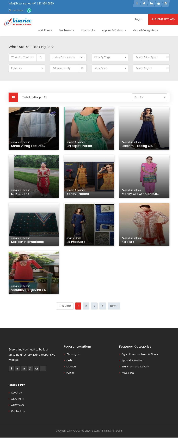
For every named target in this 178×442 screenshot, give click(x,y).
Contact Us (18, 411)
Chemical (88, 30)
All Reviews (17, 405)
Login (138, 19)
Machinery (66, 30)
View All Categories (145, 30)
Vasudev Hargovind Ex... (29, 291)
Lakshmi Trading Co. (137, 146)
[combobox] (68, 57)
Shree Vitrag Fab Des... (28, 146)
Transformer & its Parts (136, 366)
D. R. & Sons (21, 195)
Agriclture (45, 30)
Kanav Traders (79, 195)
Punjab (70, 372)
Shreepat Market (79, 146)
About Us (16, 392)
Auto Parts (128, 372)
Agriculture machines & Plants (140, 354)
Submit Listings (163, 19)
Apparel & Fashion (114, 30)
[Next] (114, 306)
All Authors (17, 399)
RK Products (77, 243)
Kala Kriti (130, 243)
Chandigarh (73, 354)
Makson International (28, 243)
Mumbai (71, 366)
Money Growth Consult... (141, 195)
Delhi (69, 360)
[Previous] (65, 306)
